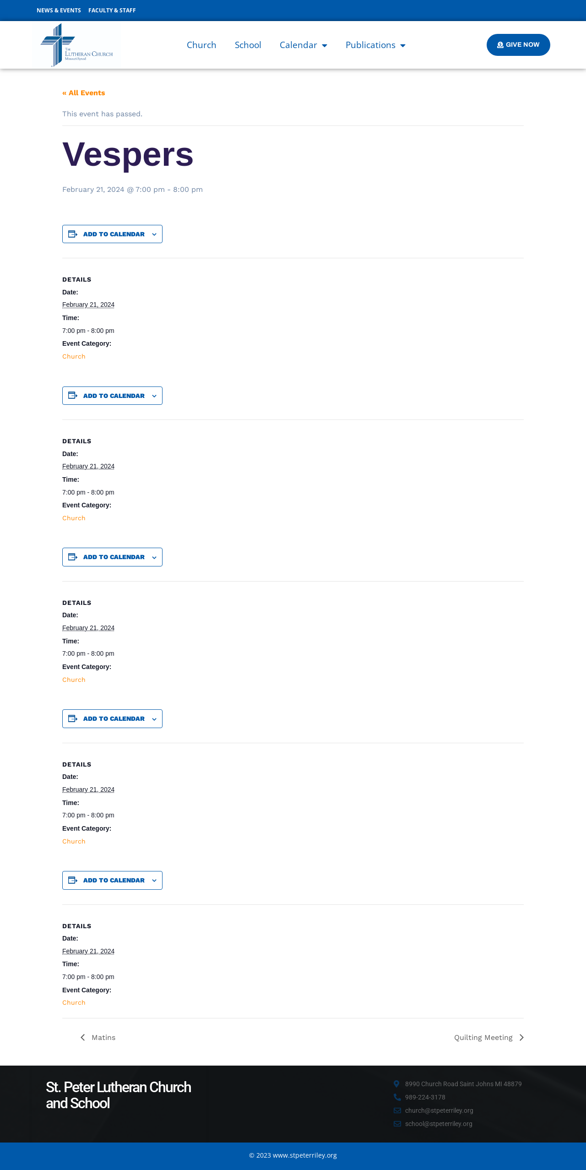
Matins (102, 1037)
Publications (376, 45)
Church (202, 45)
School (248, 45)
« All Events (83, 92)
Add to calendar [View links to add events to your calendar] (114, 234)
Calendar (303, 45)
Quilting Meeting (484, 1037)
